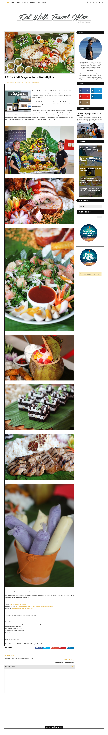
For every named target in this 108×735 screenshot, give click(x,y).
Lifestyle (26, 2)
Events (13, 2)
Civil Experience (90, 273)
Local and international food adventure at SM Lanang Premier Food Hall (90, 180)
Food (19, 2)
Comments (36, 80)
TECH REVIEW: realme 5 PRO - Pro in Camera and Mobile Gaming (90, 148)
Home (7, 2)
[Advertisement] (38, 679)
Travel (44, 2)
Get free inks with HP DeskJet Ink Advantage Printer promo (90, 159)
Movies (33, 2)
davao (22, 80)
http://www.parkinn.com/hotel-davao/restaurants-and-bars (34, 582)
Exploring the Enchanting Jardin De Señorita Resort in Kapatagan (89, 189)
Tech (38, 2)
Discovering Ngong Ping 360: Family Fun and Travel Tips (89, 114)
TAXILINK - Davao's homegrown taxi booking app (90, 169)
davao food (28, 80)
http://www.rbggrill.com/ (19, 580)
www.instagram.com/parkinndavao (23, 584)
